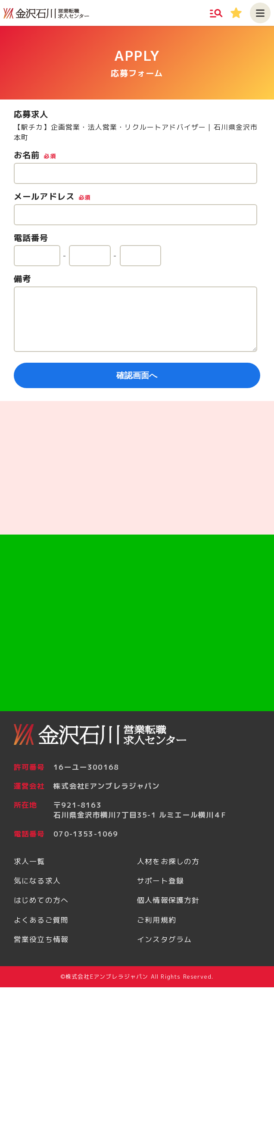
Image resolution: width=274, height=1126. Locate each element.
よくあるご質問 (41, 920)
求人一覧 (29, 861)
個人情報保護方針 (168, 900)
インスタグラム (164, 939)
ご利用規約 (156, 920)
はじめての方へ (41, 900)
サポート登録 (160, 881)
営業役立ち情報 (41, 939)
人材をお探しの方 (168, 861)
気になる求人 (37, 881)
